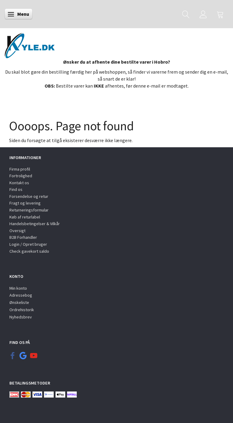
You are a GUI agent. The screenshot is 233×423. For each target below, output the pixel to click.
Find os (15, 189)
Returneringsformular (29, 210)
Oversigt (17, 230)
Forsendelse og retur (28, 196)
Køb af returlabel (24, 217)
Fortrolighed (20, 175)
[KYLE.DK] (30, 44)
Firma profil (19, 169)
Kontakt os (19, 182)
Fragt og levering (25, 203)
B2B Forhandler (23, 237)
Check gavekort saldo (29, 251)
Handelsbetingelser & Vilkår (34, 223)
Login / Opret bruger (28, 244)
